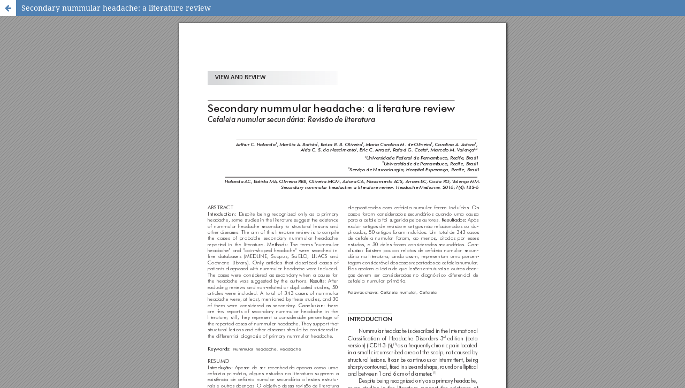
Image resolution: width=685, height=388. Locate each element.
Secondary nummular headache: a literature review (116, 8)
